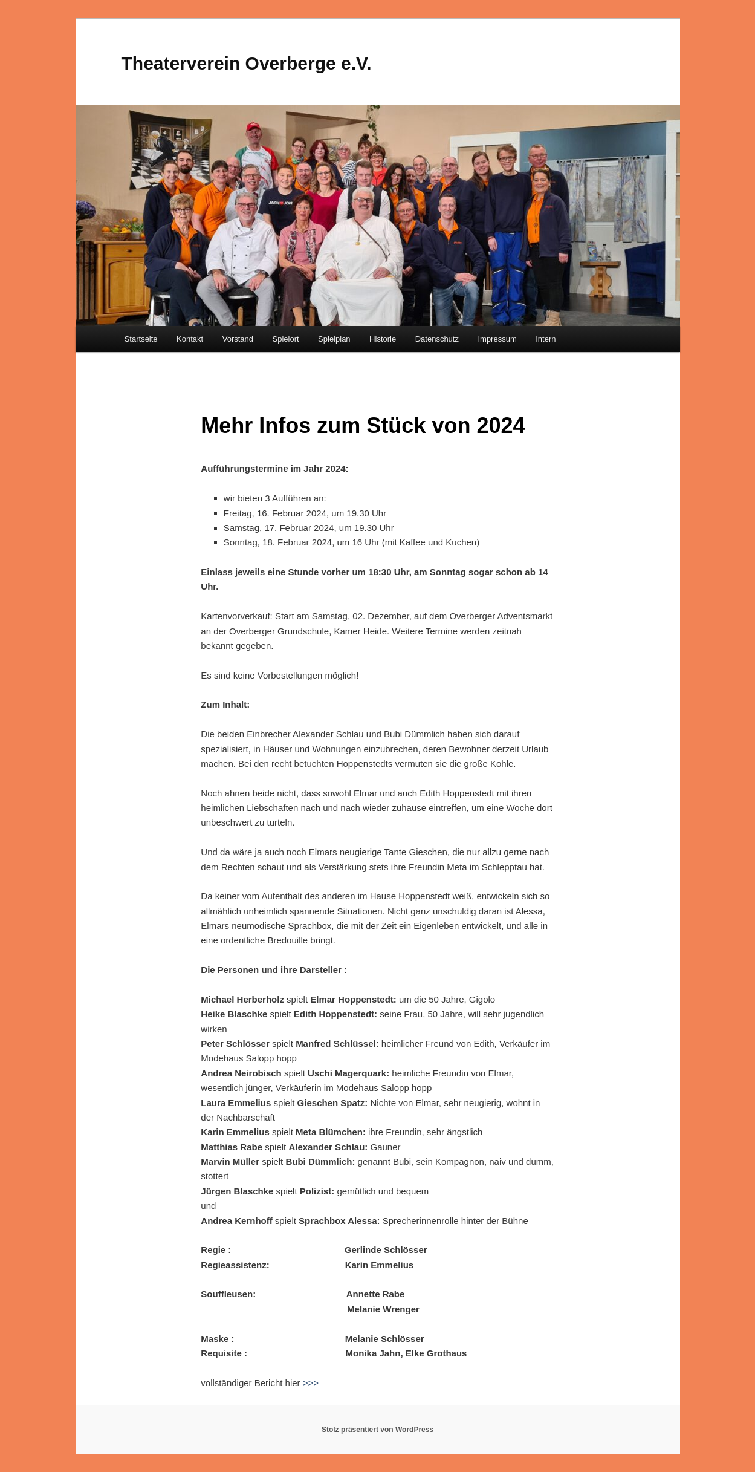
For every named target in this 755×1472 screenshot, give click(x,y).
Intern (546, 339)
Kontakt (190, 339)
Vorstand (237, 339)
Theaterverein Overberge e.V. (247, 63)
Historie (382, 339)
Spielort (286, 339)
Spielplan (334, 339)
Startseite (141, 339)
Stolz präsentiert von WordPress (377, 1429)
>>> (311, 1383)
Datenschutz (437, 339)
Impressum (497, 339)
